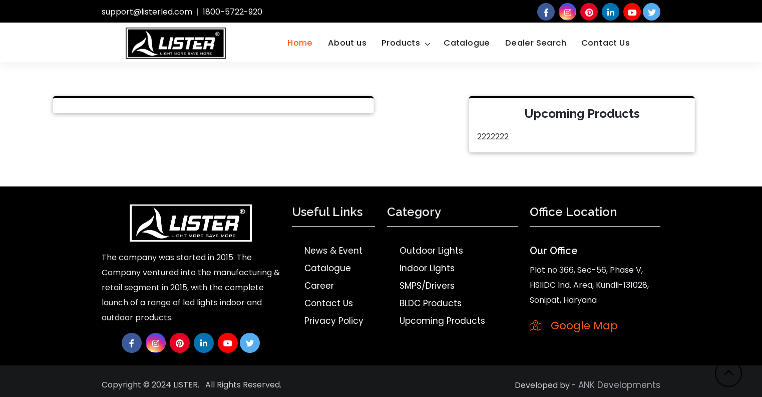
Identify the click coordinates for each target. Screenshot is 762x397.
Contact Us (605, 43)
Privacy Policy (333, 321)
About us (347, 43)
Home (300, 43)
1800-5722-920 (232, 12)
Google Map (574, 325)
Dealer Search (535, 43)
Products (401, 43)
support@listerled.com (147, 12)
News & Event (333, 251)
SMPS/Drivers (427, 286)
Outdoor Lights (431, 251)
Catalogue (467, 43)
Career (319, 286)
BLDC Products (431, 303)
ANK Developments (619, 385)
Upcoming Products (442, 321)
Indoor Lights (427, 268)
